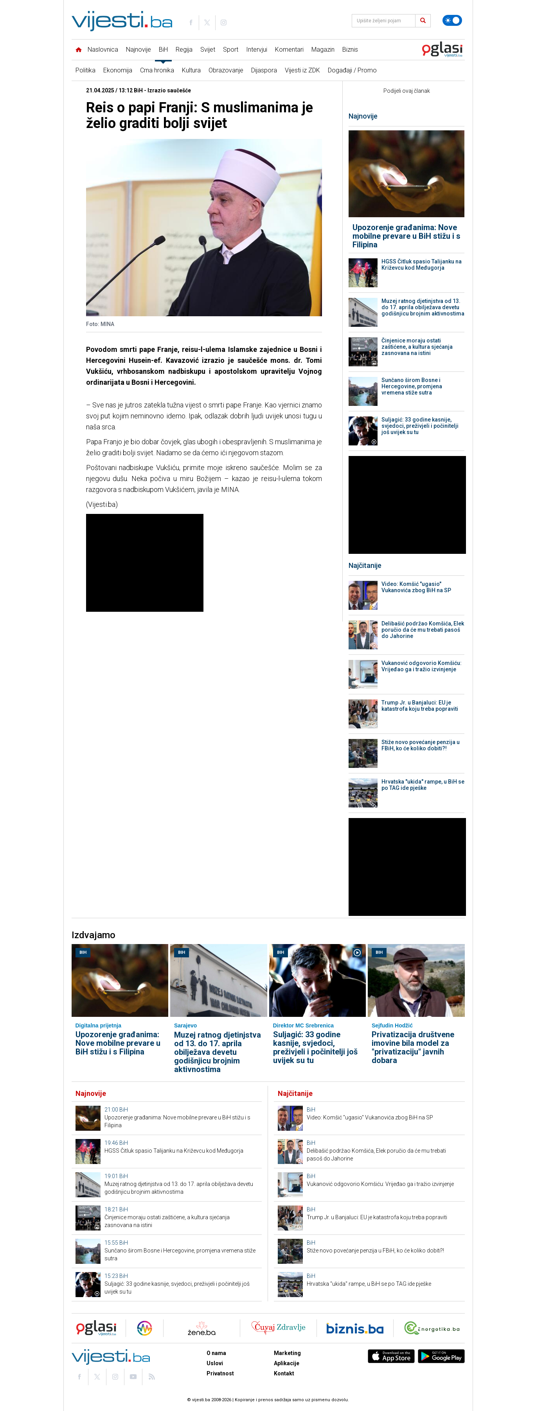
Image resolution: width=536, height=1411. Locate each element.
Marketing (287, 1353)
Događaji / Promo (352, 70)
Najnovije (138, 49)
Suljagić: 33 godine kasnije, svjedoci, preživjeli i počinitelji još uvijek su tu (420, 425)
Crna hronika (157, 70)
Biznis (350, 49)
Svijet (207, 49)
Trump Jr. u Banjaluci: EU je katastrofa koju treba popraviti (419, 705)
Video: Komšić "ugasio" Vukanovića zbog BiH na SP (416, 587)
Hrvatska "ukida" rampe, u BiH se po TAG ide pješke (422, 784)
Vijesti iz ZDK (302, 70)
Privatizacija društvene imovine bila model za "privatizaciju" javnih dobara (413, 1047)
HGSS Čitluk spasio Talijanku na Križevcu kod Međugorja (421, 264)
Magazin (323, 49)
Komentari (289, 49)
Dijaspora (264, 70)
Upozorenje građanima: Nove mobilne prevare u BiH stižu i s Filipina (406, 236)
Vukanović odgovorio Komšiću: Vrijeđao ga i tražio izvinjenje (421, 666)
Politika (85, 70)
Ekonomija (117, 70)
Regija (184, 49)
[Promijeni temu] (452, 20)
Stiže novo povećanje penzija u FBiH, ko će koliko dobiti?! (420, 745)
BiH (163, 49)
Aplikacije (286, 1363)
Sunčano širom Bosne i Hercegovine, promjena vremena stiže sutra (411, 386)
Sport (230, 49)
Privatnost (220, 1373)
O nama (216, 1353)
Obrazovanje (226, 70)
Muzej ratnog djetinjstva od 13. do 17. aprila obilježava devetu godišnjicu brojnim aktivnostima (422, 307)
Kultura (191, 70)
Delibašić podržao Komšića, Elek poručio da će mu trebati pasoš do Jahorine (422, 629)
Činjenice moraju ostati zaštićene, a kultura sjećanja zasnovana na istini (417, 346)
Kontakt (284, 1373)
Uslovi (215, 1363)
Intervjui (256, 49)
